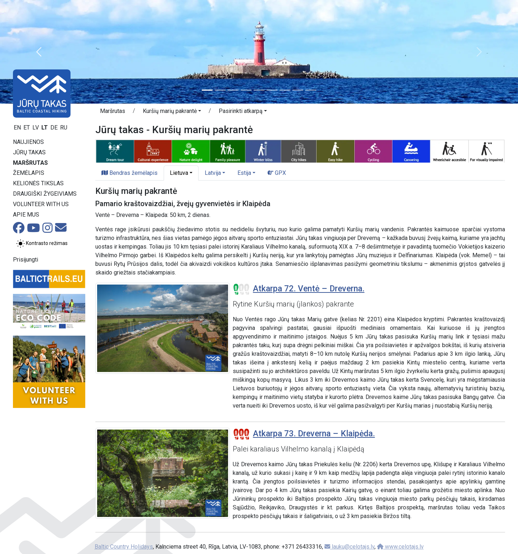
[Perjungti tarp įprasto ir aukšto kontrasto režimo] (42, 243)
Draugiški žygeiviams (45, 193)
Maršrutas (30, 162)
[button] (39, 52)
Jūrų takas (29, 152)
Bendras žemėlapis (129, 172)
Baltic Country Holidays (124, 546)
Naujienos (28, 141)
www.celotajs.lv (400, 546)
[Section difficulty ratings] (241, 289)
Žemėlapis (28, 172)
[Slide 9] (310, 90)
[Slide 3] (233, 90)
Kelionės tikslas (38, 183)
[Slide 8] (297, 90)
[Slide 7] (285, 90)
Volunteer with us (41, 204)
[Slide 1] (207, 90)
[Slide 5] (259, 90)
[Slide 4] (246, 90)
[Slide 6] (272, 90)
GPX (277, 172)
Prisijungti (25, 259)
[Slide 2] (220, 90)
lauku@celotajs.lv (349, 546)
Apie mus (26, 214)
